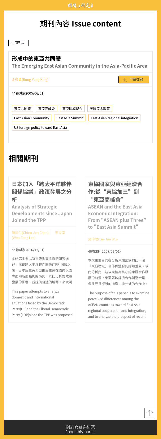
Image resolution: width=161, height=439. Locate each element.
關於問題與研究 (80, 429)
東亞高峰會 (46, 110)
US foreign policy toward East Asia (40, 129)
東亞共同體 (22, 110)
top (149, 415)
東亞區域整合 (72, 110)
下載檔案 (132, 81)
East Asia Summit (69, 119)
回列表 (17, 43)
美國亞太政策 (100, 110)
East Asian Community (31, 119)
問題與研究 (80, 5)
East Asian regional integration (114, 119)
